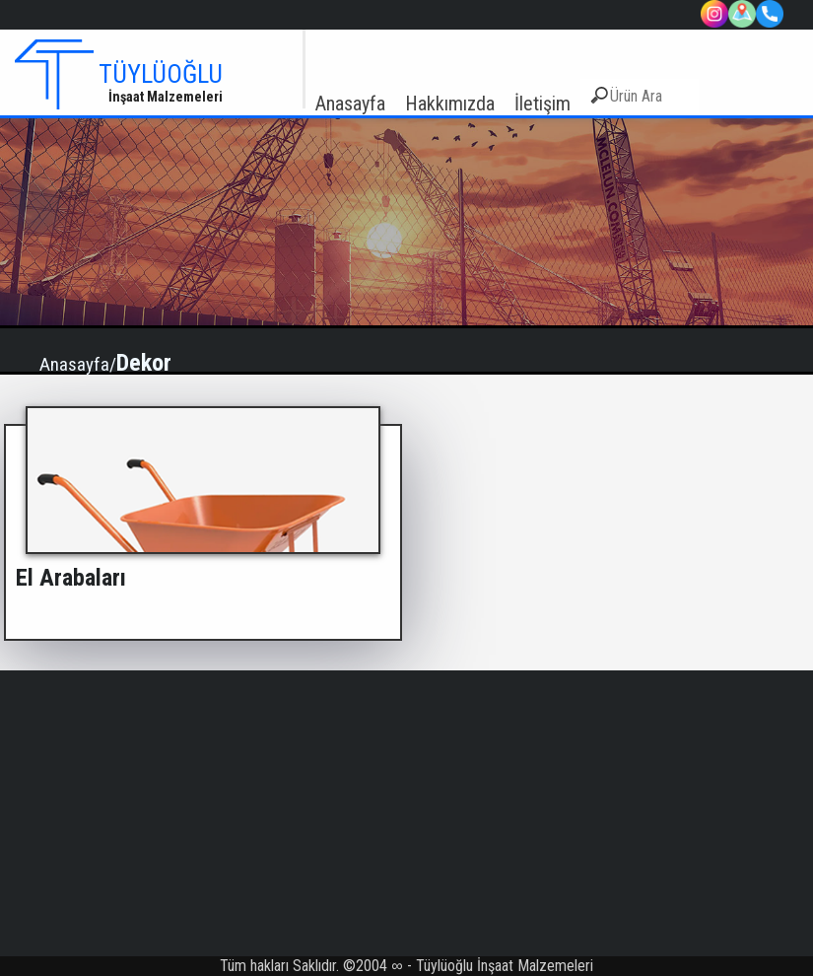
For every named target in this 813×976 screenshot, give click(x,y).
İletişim (542, 103)
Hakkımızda (450, 103)
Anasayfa (350, 103)
